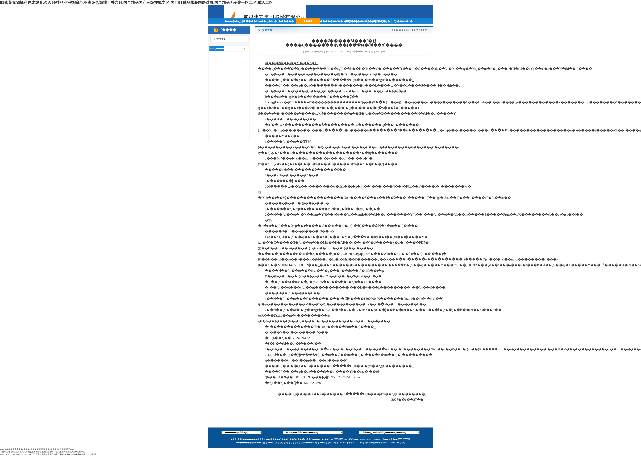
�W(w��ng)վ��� (236, 21)
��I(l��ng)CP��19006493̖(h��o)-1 (338, 443)
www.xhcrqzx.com (7, 454)
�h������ (284, 21)
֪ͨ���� (307, 21)
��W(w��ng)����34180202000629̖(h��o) (382, 443)
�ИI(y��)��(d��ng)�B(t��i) (355, 21)
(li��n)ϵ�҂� (403, 21)
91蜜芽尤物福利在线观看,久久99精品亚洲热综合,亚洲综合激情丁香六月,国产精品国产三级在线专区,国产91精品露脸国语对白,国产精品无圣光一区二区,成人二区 (136, 2)
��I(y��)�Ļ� (379, 21)
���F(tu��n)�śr (260, 21)
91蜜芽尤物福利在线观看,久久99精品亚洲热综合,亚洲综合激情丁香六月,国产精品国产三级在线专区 (42, 452)
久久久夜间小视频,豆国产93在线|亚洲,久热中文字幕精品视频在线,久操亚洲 (64, 454)
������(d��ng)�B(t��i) (332, 21)
